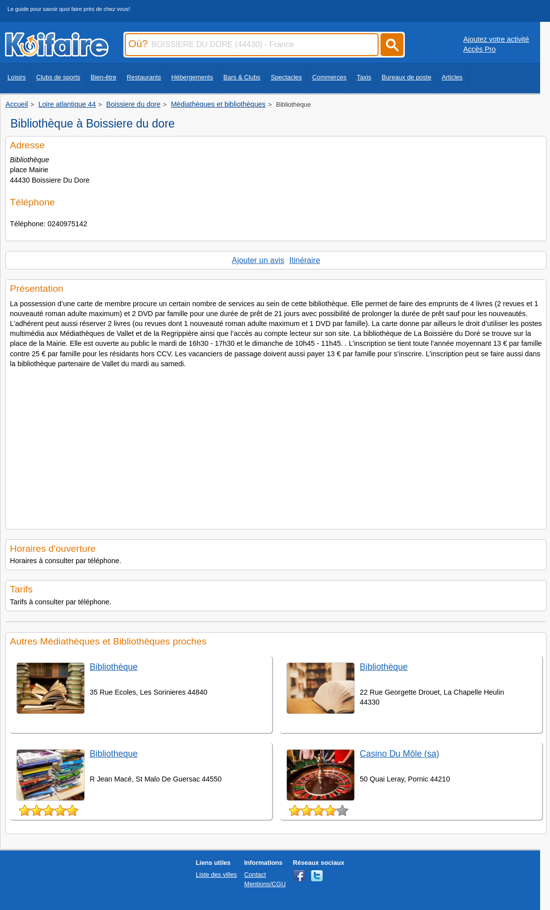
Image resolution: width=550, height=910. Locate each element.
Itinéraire (304, 260)
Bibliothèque (114, 667)
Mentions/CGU (265, 884)
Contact (255, 874)
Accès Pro (479, 49)
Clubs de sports (58, 77)
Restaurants (144, 77)
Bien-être (103, 77)
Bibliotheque (114, 754)
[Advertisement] (266, 445)
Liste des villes (216, 874)
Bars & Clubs (242, 77)
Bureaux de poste (406, 77)
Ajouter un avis (258, 260)
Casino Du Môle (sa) (399, 754)
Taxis (364, 77)
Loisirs (16, 77)
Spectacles (286, 77)
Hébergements (192, 77)
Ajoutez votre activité (496, 39)
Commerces (329, 77)
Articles (452, 77)
